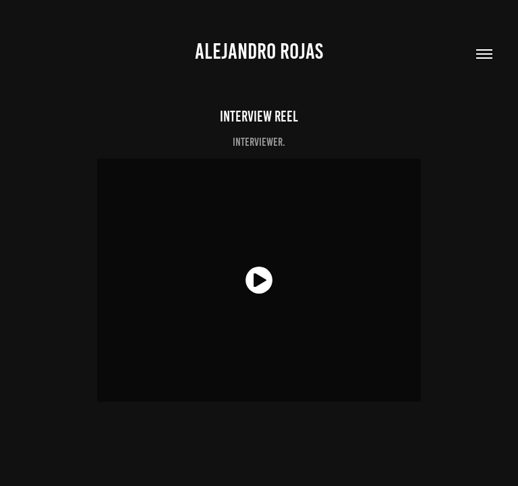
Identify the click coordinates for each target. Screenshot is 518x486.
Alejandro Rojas (259, 51)
